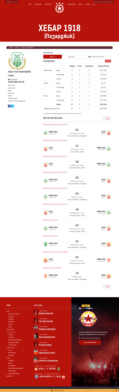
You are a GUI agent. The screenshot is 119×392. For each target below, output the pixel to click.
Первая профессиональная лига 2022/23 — (55, 188)
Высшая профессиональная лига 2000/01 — (56, 252)
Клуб (30, 4)
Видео (10, 363)
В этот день (12, 345)
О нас (10, 350)
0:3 (77, 225)
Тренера (11, 316)
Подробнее (108, 61)
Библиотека (12, 371)
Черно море (45, 376)
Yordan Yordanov (47, 329)
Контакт (87, 4)
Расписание (38, 4)
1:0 (77, 273)
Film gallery (11, 366)
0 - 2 (53, 376)
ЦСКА (52, 57)
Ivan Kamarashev (47, 337)
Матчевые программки (15, 368)
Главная (11, 47)
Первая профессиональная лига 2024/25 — (55, 124)
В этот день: (38, 305)
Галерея (10, 360)
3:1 (77, 146)
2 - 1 (46, 368)
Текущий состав (13, 314)
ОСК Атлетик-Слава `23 (96, 57)
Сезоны (10, 335)
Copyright (11, 355)
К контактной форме (90, 342)
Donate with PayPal (57, 390)
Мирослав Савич (47, 353)
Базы (10, 327)
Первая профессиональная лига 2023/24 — (55, 156)
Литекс (52, 368)
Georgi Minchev (46, 313)
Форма (10, 324)
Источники (12, 353)
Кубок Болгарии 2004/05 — (51, 236)
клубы (17, 47)
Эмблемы (11, 322)
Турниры (11, 337)
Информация (71, 4)
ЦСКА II (71, 57)
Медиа (80, 4)
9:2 (77, 257)
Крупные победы (13, 342)
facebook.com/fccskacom (90, 338)
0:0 (77, 177)
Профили (11, 319)
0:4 (77, 193)
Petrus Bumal (45, 345)
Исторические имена (103, 1)
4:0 (77, 209)
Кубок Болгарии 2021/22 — (51, 220)
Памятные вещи (13, 373)
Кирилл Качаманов (48, 360)
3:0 (77, 161)
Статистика (48, 4)
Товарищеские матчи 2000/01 (52, 268)
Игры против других (15, 340)
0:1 (77, 130)
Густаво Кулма (46, 321)
